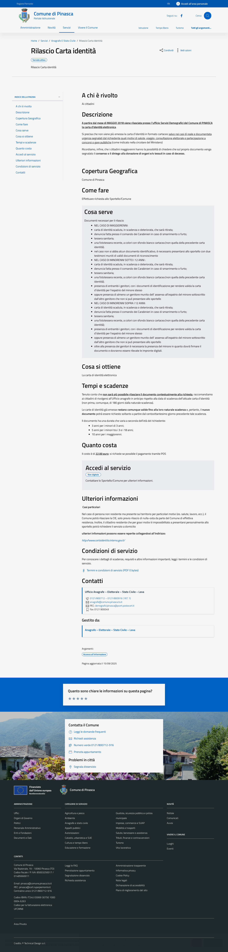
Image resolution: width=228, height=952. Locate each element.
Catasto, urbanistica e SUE (78, 838)
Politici (17, 823)
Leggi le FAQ (71, 865)
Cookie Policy (122, 875)
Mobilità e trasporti (125, 828)
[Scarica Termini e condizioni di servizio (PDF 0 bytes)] (110, 570)
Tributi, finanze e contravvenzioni (132, 838)
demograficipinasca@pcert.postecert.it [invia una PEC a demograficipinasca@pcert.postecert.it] (114, 605)
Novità (51, 27)
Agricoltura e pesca (74, 813)
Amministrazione (30, 27)
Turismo (180, 28)
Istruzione (143, 28)
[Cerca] (207, 15)
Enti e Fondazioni (23, 833)
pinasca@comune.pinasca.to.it (36, 883)
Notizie (170, 813)
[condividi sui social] (166, 50)
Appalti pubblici (72, 828)
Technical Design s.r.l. (35, 943)
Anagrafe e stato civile (76, 823)
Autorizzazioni (72, 833)
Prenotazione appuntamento (79, 870)
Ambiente (70, 818)
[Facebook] (180, 15)
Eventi (170, 848)
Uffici (16, 813)
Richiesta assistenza (75, 880)
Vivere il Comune (88, 27)
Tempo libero (162, 28)
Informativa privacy (126, 870)
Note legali (121, 880)
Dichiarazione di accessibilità (130, 885)
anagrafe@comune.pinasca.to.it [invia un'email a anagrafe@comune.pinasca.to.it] (103, 602)
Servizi (67, 27)
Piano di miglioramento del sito (131, 890)
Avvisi (170, 823)
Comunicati (172, 818)
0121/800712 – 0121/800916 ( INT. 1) (108, 598)
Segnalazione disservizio (77, 875)
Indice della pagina (37, 96)
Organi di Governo (23, 818)
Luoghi (170, 843)
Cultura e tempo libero (76, 843)
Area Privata (20, 924)
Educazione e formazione (77, 847)
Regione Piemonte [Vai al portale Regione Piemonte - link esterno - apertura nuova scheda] (25, 3)
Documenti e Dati (23, 838)
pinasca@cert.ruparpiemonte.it (35, 887)
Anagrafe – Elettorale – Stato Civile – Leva (110, 630)
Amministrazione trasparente (131, 865)
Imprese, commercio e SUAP (130, 823)
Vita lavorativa (123, 847)
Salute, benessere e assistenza (131, 833)
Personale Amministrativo (27, 828)
